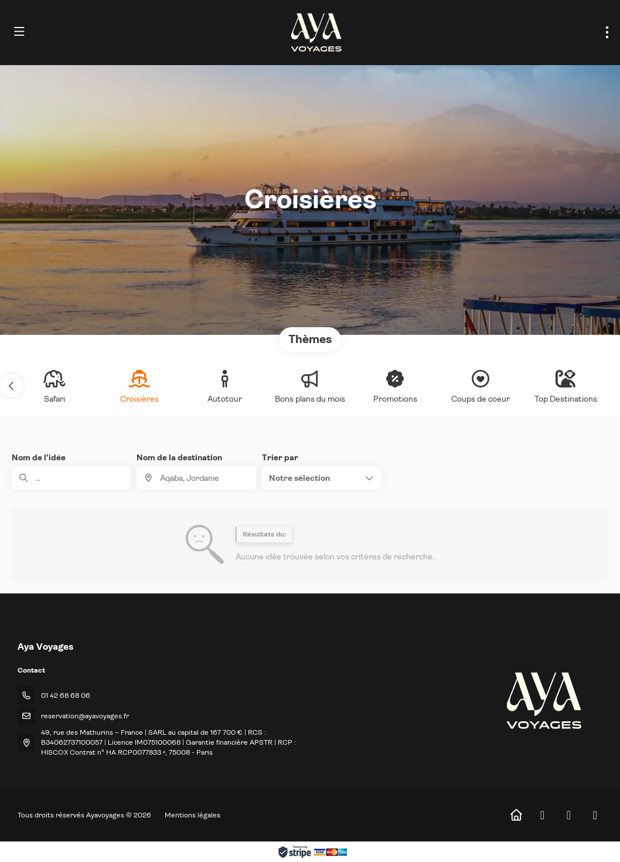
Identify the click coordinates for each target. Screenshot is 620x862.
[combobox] (196, 478)
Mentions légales (192, 815)
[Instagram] (568, 815)
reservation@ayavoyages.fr (85, 716)
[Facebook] (542, 815)
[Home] (516, 815)
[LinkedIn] (595, 815)
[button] (11, 386)
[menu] (607, 32)
